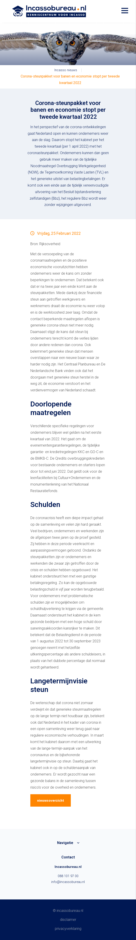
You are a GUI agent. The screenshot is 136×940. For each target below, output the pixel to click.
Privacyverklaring (68, 928)
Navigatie (65, 843)
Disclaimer (68, 919)
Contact (68, 857)
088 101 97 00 (68, 876)
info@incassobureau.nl (68, 882)
